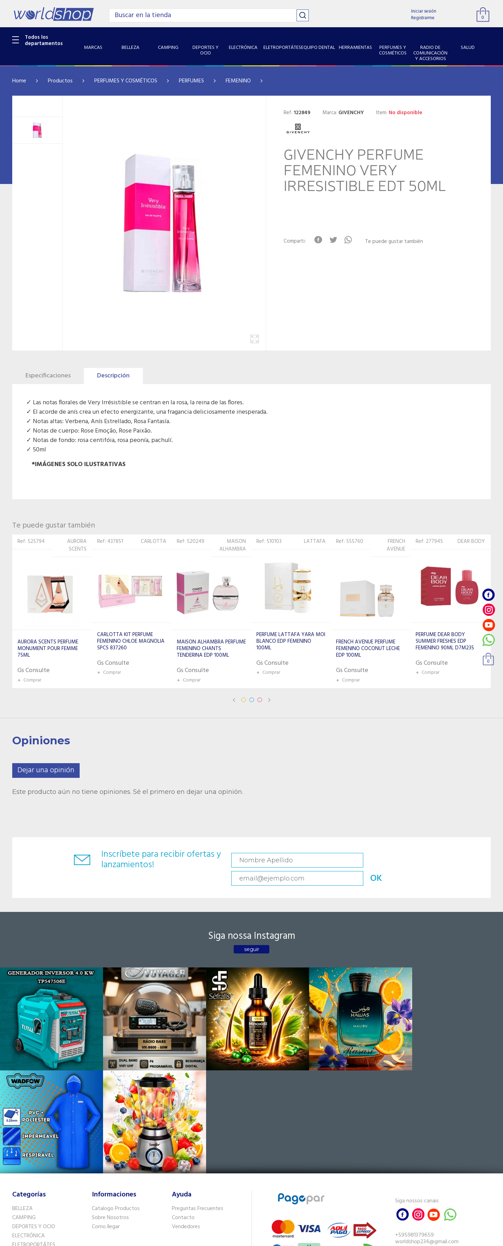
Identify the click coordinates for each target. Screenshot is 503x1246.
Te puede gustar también (397, 241)
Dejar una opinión (45, 770)
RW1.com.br (275, 1238)
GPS (17, 1179)
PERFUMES (191, 81)
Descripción (113, 376)
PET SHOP (24, 1188)
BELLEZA (22, 1071)
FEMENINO (238, 81)
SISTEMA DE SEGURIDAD (41, 1169)
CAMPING (24, 1080)
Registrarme (423, 18)
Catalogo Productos (116, 1071)
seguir (251, 934)
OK (441, 860)
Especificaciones (48, 376)
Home (19, 81)
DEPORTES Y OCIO (33, 1089)
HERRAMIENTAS (31, 1125)
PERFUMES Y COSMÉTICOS (125, 81)
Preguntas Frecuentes (197, 1071)
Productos (60, 81)
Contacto (183, 1080)
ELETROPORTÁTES (33, 1107)
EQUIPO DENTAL (31, 1116)
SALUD (20, 1160)
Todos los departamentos (44, 40)
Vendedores (186, 1089)
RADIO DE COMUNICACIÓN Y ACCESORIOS (46, 1147)
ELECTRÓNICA (28, 1098)
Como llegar (106, 1089)
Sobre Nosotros (110, 1080)
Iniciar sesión (423, 11)
